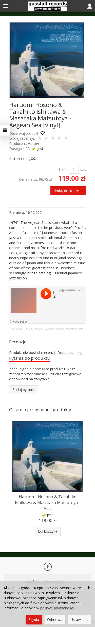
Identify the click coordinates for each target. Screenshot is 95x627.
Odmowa (54, 619)
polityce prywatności (57, 608)
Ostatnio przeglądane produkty (40, 409)
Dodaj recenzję (69, 352)
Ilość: (63, 169)
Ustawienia (79, 619)
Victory (33, 143)
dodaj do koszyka (68, 190)
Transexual (15, 329)
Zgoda (33, 619)
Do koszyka (47, 531)
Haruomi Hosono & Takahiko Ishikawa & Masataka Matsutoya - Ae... (47, 502)
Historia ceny (22, 158)
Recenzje (17, 342)
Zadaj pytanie (23, 389)
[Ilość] (74, 169)
